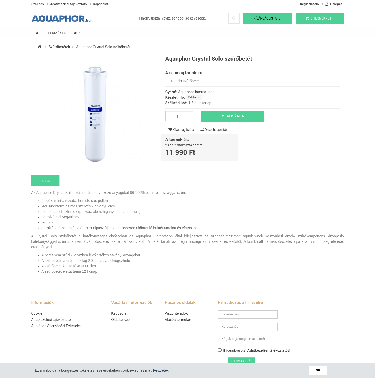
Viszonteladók (176, 314)
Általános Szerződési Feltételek (56, 326)
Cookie (36, 314)
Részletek (161, 370)
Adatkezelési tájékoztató (68, 4)
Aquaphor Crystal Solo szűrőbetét (103, 47)
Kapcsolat (100, 4)
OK (318, 370)
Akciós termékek (178, 320)
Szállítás (37, 4)
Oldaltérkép (120, 320)
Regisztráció (309, 4)
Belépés (333, 4)
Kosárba (232, 116)
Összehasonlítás (214, 130)
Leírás (46, 181)
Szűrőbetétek (59, 47)
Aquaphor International (196, 92)
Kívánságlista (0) (268, 18)
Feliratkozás (330, 339)
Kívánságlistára (181, 130)
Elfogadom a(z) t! (254, 338)
